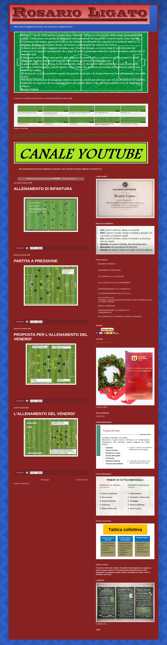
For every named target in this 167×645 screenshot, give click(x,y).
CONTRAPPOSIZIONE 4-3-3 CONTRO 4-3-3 (113, 310)
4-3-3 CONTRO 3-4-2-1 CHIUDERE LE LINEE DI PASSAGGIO (120, 316)
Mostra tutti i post (68, 179)
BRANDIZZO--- (46, 135)
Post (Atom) (25, 484)
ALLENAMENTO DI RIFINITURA (43, 188)
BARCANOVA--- (35, 135)
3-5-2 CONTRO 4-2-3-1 (106, 298)
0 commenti (19, 248)
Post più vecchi (82, 480)
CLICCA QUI (100, 416)
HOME (16, 135)
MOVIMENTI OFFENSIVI (106, 264)
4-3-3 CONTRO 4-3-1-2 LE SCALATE (111, 276)
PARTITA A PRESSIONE (36, 261)
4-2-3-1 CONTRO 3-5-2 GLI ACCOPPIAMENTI (114, 283)
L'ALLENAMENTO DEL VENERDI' (44, 413)
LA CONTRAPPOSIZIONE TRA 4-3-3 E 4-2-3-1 (114, 293)
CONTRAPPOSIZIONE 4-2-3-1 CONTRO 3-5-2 (114, 289)
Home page (45, 480)
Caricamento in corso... (104, 342)
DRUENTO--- (24, 135)
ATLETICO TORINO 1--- (60, 135)
